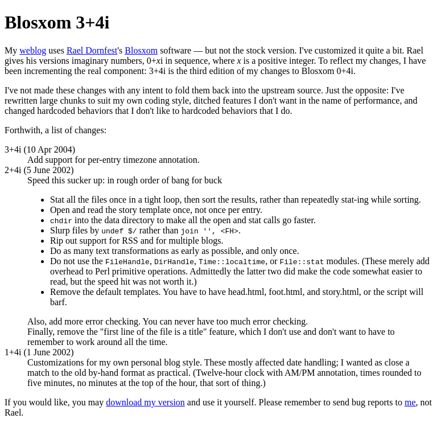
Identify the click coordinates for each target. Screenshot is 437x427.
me (410, 402)
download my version (145, 402)
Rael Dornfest (92, 50)
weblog (32, 50)
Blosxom (141, 50)
